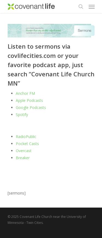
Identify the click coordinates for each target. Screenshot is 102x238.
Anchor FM (25, 93)
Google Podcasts (31, 107)
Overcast (24, 150)
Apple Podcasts (29, 100)
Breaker (23, 157)
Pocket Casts (27, 143)
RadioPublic (26, 136)
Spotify (22, 114)
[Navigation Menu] (92, 6)
